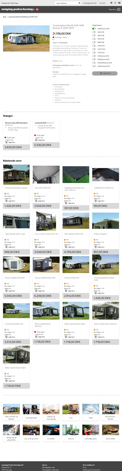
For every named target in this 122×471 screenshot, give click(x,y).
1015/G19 (98, 46)
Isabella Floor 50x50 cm (104, 188)
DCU (84, 467)
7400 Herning (7, 470)
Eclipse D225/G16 (72, 278)
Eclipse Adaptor (100, 234)
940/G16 (98, 32)
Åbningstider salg (48, 467)
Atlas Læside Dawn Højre (15, 368)
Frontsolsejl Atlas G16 (14, 324)
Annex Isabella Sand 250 (15, 278)
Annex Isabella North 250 (45, 278)
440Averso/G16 (100, 29)
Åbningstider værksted (50, 470)
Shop (4, 17)
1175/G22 (98, 52)
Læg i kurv (10, 142)
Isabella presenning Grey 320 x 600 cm (74, 189)
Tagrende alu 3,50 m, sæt (15, 234)
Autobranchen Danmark (91, 470)
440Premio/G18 (101, 66)
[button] (6, 38)
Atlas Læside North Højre (75, 324)
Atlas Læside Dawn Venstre (105, 324)
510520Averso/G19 (102, 63)
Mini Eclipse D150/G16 (74, 234)
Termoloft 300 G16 (43, 188)
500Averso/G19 (100, 59)
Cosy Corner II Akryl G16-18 (46, 234)
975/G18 (98, 39)
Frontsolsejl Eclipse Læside (16, 188)
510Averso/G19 (100, 56)
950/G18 (98, 35)
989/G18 (98, 42)
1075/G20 (98, 49)
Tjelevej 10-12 (6, 467)
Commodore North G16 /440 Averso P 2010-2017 (23, 17)
